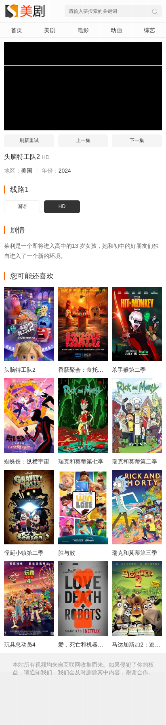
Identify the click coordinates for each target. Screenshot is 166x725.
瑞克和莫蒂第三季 (134, 553)
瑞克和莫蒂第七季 (80, 461)
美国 (26, 170)
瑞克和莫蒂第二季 (134, 461)
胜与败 (66, 553)
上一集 (83, 140)
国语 (22, 206)
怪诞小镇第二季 (24, 553)
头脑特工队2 (22, 156)
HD (62, 206)
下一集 (137, 140)
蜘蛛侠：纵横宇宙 (26, 461)
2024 (65, 170)
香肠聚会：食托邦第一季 (89, 370)
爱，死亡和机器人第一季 (89, 644)
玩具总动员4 (20, 644)
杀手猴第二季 (129, 370)
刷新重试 (29, 140)
